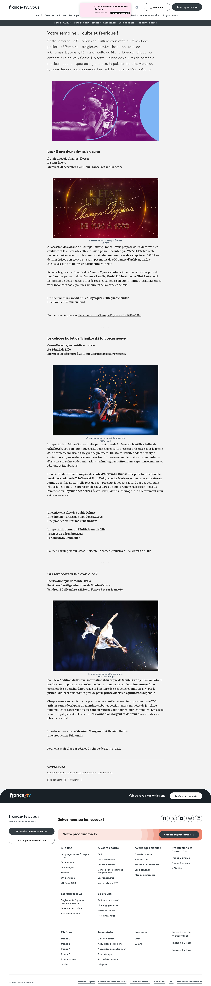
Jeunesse (141, 932)
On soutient (67, 862)
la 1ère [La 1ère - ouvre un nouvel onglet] (64, 965)
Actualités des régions (110, 944)
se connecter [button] (56, 780)
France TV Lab (182, 942)
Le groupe (105, 893)
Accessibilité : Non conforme (112, 981)
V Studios (177, 868)
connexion (157, 7)
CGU (171, 981)
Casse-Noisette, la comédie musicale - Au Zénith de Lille (114, 551)
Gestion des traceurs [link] (140, 981)
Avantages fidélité (187, 7)
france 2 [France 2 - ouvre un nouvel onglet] (65, 939)
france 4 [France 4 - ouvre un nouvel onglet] (65, 949)
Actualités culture (108, 959)
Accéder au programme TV (179, 834)
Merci (38, 15)
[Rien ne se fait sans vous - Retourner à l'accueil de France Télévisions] (32, 819)
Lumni (138, 944)
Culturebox (98, 354)
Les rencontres (106, 878)
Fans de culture (143, 854)
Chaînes (66, 932)
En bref (65, 873)
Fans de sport (142, 860)
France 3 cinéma (181, 863)
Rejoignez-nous (106, 916)
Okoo (138, 939)
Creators (49, 15)
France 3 (96, 167)
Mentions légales (86, 981)
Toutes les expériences (104, 23)
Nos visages (67, 867)
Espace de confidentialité (189, 981)
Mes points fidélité (147, 23)
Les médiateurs (106, 865)
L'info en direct (106, 939)
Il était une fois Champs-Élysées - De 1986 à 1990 (109, 315)
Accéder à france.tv (186, 795)
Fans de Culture (63, 23)
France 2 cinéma (181, 858)
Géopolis (102, 965)
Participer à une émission (31, 840)
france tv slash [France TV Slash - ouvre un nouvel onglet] (69, 959)
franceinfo (105, 932)
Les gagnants (126, 23)
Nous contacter (106, 860)
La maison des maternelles (182, 933)
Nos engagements (108, 905)
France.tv (116, 167)
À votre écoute (108, 847)
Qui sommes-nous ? (109, 900)
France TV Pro (181, 950)
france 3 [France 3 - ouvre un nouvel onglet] (65, 944)
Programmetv (170, 15)
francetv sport (106, 954)
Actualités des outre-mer (112, 949)
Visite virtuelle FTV (108, 883)
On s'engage (68, 878)
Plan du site (159, 981)
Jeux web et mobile (71, 908)
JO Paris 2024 (68, 883)
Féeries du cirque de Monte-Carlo (99, 748)
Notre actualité (106, 911)
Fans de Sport (81, 23)
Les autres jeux (71, 893)
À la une (61, 15)
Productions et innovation (145, 15)
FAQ (100, 854)
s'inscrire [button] (75, 780)
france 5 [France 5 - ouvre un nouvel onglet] (65, 954)
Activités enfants (70, 913)
